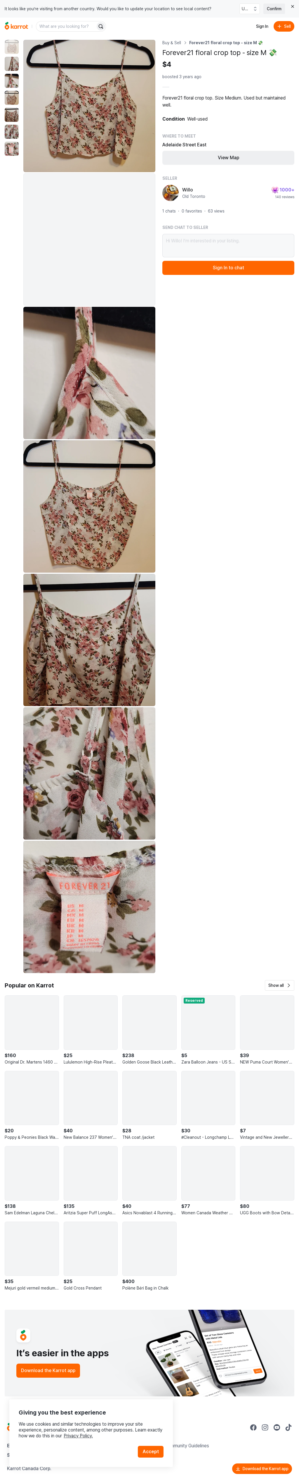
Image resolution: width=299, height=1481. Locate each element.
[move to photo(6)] (12, 132)
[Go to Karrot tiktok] (288, 1427)
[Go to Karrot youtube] (276, 1427)
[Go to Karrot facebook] (253, 1427)
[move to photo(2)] (12, 64)
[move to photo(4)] (12, 98)
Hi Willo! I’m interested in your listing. (228, 245)
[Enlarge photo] (89, 106)
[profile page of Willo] (170, 193)
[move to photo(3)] (12, 81)
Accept (150, 1451)
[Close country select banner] (292, 6)
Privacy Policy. (78, 1436)
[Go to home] (16, 26)
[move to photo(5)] (12, 115)
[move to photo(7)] (12, 149)
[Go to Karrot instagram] (265, 1427)
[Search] (101, 26)
